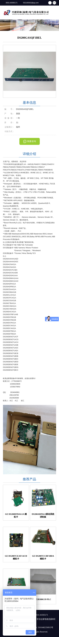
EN (54, 3)
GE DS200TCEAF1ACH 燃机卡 (16, 557)
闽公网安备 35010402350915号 (39, 627)
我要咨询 (31, 141)
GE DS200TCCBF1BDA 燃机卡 (43, 557)
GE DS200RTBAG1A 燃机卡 (16, 515)
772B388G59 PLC (43, 599)
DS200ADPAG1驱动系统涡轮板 (43, 515)
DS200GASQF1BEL (29, 37)
